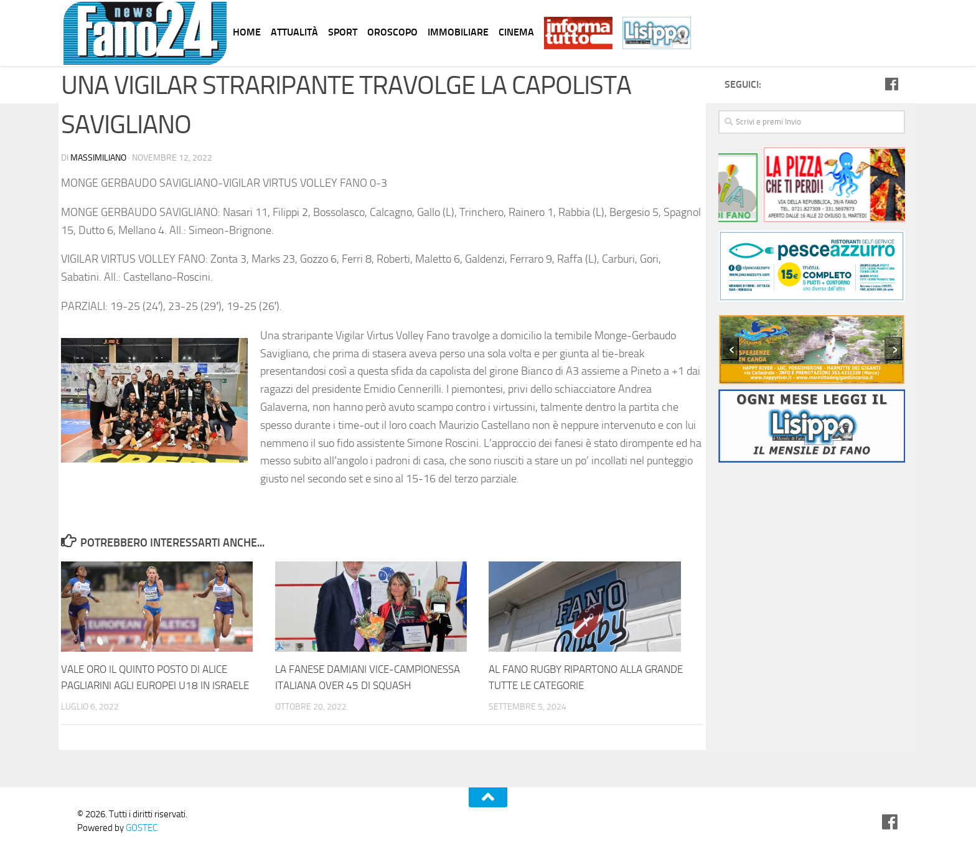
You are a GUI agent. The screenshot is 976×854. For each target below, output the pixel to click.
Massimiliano (98, 157)
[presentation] (730, 348)
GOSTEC (140, 827)
